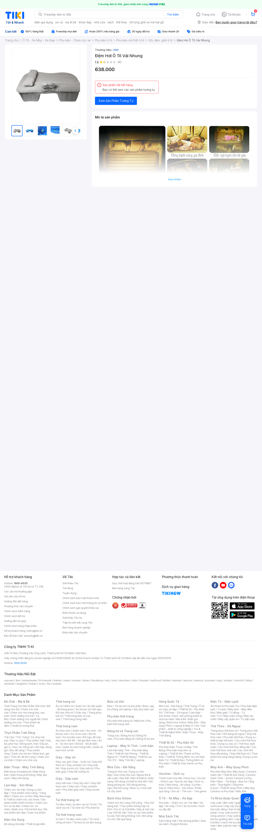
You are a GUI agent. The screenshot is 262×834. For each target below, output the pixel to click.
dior (18, 680)
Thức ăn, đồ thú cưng (23, 756)
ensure (76, 680)
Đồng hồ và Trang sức (122, 731)
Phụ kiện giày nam (73, 789)
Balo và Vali (115, 701)
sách (110, 22)
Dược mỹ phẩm (37, 812)
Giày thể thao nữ (240, 753)
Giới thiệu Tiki (70, 583)
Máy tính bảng (20, 778)
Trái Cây (9, 737)
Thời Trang (190, 706)
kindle (166, 680)
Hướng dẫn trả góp (15, 621)
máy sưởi (215, 802)
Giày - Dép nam (67, 778)
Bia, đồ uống (17, 750)
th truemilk (45, 680)
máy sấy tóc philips (235, 806)
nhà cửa (99, 22)
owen (66, 680)
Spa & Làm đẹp (184, 781)
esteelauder (29, 680)
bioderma (97, 680)
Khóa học (189, 778)
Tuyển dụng (69, 593)
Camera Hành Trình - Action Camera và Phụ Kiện (232, 778)
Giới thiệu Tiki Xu (72, 617)
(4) (119, 62)
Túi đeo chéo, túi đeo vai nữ (72, 804)
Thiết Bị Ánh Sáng (233, 774)
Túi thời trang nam (69, 814)
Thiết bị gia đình (35, 824)
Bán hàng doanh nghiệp (76, 627)
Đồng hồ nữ (127, 735)
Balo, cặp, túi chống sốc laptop (131, 707)
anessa (198, 680)
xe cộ (59, 22)
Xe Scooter (190, 806)
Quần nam (78, 730)
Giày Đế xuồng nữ (78, 771)
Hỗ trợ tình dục (33, 809)
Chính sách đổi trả (14, 616)
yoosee (210, 680)
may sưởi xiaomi (228, 812)
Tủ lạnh (221, 709)
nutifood (156, 680)
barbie (57, 680)
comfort (239, 680)
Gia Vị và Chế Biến (124, 809)
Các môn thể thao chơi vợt (233, 748)
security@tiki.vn (33, 635)
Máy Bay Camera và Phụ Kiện (232, 789)
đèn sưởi (228, 802)
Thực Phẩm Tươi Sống (19, 732)
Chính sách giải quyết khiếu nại (80, 607)
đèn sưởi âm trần (227, 825)
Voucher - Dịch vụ (171, 773)
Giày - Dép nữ (66, 757)
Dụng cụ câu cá (227, 743)
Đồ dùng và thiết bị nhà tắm (131, 781)
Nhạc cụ (135, 788)
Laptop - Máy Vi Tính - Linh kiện (130, 746)
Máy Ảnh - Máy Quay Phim (229, 767)
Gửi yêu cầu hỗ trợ (14, 596)
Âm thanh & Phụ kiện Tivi (224, 706)
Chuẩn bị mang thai (22, 725)
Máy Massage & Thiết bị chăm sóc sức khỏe (27, 798)
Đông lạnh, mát (29, 743)
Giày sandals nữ (76, 765)
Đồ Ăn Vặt (120, 812)
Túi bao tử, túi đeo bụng (87, 822)
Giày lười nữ (86, 768)
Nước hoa (17, 809)
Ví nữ (93, 804)
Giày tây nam (81, 783)
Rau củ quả (17, 740)
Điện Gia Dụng (14, 819)
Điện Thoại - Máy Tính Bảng (24, 767)
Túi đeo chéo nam (76, 819)
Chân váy (80, 712)
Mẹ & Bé (181, 719)
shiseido (9, 683)
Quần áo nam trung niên (77, 747)
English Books (179, 824)
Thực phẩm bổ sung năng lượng (234, 755)
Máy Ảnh (241, 791)
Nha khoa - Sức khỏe (180, 788)
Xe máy (169, 806)
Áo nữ (59, 706)
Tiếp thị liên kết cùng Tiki (77, 622)
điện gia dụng (43, 22)
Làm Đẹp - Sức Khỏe (18, 785)
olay (219, 680)
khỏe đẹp (85, 22)
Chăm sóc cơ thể (22, 796)
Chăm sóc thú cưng (118, 802)
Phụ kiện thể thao (234, 737)
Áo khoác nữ (83, 709)
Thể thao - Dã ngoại (176, 712)
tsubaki (57, 683)
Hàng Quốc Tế (169, 701)
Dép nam (74, 786)
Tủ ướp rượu (248, 719)
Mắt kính (139, 720)
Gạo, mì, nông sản (23, 747)
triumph (144, 680)
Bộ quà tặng (124, 819)
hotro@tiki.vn (34, 630)
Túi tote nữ (77, 807)
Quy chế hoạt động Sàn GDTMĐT (132, 583)
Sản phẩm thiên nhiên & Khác (25, 801)
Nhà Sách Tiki (169, 816)
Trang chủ (208, 14)
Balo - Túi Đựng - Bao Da (232, 781)
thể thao (121, 22)
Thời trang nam (66, 726)
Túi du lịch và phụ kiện (128, 706)
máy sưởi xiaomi (237, 815)
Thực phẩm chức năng (24, 792)
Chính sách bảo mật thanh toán (80, 598)
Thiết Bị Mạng (127, 756)
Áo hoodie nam (72, 737)
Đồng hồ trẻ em (146, 738)
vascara (9, 680)
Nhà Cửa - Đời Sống (121, 767)
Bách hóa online (176, 722)
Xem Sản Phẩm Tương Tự (116, 100)
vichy (41, 683)
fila (49, 683)
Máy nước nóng (233, 715)
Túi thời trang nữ (67, 800)
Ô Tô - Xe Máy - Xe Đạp (175, 798)
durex (86, 680)
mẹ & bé (70, 22)
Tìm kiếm (173, 14)
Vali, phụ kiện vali (143, 709)
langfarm (22, 683)
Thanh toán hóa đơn (170, 778)
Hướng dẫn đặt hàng (16, 601)
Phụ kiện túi (92, 807)
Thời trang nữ (65, 701)
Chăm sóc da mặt (14, 789)
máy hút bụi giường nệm (232, 817)
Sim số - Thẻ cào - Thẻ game (188, 791)
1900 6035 (20, 663)
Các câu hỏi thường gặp (18, 591)
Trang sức (113, 735)
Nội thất (124, 778)
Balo (110, 706)
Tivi (219, 715)
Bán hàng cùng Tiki (123, 588)
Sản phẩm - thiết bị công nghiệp (182, 727)
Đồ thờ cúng (121, 788)
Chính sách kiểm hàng (17, 611)
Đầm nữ (68, 706)
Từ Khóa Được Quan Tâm (228, 798)
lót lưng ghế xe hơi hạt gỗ (147, 22)
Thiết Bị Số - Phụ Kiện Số (176, 742)
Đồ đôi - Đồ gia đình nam (82, 740)
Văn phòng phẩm (188, 820)
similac (228, 680)
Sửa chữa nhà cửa (124, 774)
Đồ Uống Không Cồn (128, 815)
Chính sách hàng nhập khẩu (20, 625)
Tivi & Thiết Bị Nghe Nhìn (179, 730)
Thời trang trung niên (75, 719)
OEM (116, 49)
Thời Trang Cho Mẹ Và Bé (19, 706)
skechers (124, 680)
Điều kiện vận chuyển (74, 632)
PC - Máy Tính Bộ (123, 760)
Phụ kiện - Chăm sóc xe (173, 802)
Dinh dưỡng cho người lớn (26, 719)
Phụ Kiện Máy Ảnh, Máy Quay (227, 771)
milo (114, 680)
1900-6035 (21, 583)
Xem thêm (174, 179)
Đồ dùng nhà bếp (14, 824)
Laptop (140, 760)
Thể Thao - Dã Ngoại (225, 726)
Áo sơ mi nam (79, 733)
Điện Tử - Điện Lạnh (224, 701)
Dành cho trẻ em (21, 753)
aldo (135, 680)
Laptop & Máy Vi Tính (186, 725)
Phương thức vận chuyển (18, 606)
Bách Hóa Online (119, 798)
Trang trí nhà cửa (117, 771)
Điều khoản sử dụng (74, 612)
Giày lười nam (63, 783)
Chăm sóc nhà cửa (26, 760)
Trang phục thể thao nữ (224, 730)
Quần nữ (80, 706)
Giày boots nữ (69, 768)
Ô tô (179, 806)
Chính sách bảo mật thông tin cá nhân (84, 602)
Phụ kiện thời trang (120, 716)
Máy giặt (222, 712)
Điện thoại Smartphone (17, 771)
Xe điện (193, 802)
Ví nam (60, 819)
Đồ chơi (40, 706)
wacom (187, 680)
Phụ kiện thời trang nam (129, 722)
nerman (176, 680)
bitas (249, 680)
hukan (32, 683)
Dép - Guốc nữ (81, 761)
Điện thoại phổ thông (23, 774)
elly (107, 680)
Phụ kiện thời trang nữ (119, 720)
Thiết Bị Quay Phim (231, 788)
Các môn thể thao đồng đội (234, 747)
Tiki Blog (67, 588)
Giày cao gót (63, 761)
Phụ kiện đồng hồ (124, 738)
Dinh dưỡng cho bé (22, 715)
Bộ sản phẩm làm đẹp (25, 811)
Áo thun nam (63, 730)
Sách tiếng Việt (167, 820)
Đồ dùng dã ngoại (234, 733)
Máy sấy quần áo (228, 719)
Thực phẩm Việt (35, 740)
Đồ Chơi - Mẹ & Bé (17, 701)
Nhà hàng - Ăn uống (178, 784)
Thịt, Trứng (22, 737)
